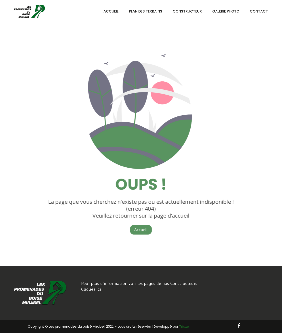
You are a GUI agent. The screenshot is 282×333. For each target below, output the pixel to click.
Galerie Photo (225, 11)
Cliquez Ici (91, 289)
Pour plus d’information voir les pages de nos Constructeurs (139, 283)
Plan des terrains (145, 11)
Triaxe (184, 326)
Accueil (110, 11)
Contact (259, 11)
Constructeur (187, 11)
